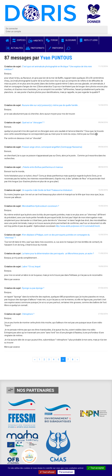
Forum (51, 40)
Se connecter (12, 28)
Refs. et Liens (88, 40)
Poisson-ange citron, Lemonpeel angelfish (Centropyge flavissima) (52, 147)
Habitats (35, 40)
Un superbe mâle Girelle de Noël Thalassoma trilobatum (47, 190)
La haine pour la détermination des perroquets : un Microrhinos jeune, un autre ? (58, 253)
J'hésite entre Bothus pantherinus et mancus (42, 167)
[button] (68, 48)
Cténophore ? (28, 314)
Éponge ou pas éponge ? (33, 288)
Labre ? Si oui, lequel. (31, 266)
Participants (34, 48)
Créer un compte (13, 31)
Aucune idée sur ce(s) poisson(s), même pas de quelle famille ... (50, 105)
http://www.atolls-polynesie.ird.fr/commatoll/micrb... (79, 226)
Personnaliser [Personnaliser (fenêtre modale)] (66, 472)
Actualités (14, 48)
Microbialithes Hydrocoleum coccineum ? (40, 206)
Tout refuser (47, 472)
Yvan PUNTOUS (56, 58)
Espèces (18, 40)
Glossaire (68, 40)
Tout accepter (96, 468)
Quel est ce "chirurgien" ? (33, 122)
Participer (55, 48)
